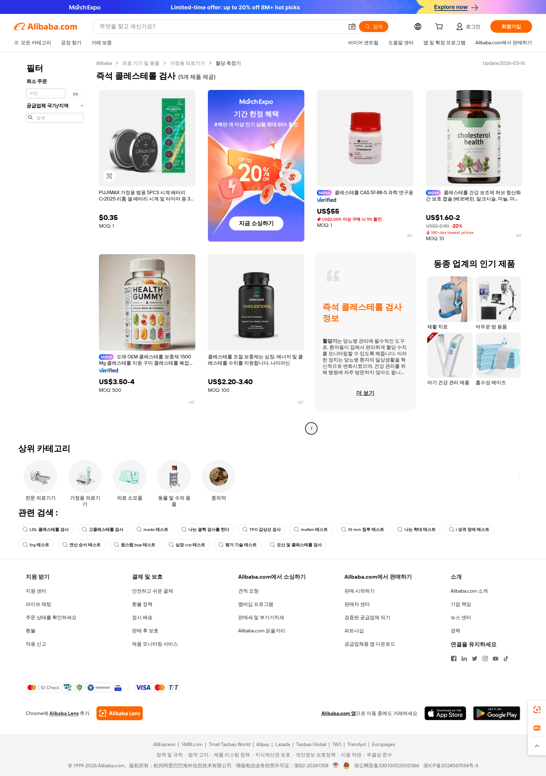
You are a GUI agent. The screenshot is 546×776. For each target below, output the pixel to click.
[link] (537, 710)
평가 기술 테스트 (237, 545)
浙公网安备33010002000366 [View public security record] (386, 765)
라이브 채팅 (38, 604)
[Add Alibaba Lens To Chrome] (119, 713)
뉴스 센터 (461, 617)
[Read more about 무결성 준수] (378, 755)
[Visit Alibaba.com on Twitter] (474, 658)
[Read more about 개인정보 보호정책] (314, 755)
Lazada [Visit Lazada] (282, 744)
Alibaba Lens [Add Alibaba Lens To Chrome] (64, 713)
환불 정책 (142, 604)
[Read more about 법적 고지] (197, 755)
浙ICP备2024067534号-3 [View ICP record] (450, 765)
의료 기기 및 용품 (140, 63)
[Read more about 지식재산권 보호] (271, 755)
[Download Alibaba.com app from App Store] (445, 713)
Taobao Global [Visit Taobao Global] (311, 744)
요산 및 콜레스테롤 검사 (296, 545)
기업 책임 (461, 604)
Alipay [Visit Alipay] (262, 744)
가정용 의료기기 (187, 63)
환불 (31, 630)
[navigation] (53, 247)
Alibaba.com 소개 (469, 591)
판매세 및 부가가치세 (261, 617)
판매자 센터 (357, 604)
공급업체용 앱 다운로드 (369, 644)
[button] (352, 26)
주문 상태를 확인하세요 (51, 617)
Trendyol (356, 744)
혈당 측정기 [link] (228, 63)
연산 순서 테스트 (81, 545)
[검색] (373, 26)
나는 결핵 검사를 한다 (205, 529)
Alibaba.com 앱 (338, 713)
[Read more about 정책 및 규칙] (168, 755)
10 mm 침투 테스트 (362, 529)
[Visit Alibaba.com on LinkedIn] (464, 658)
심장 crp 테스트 (187, 545)
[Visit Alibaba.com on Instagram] (485, 658)
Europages (383, 744)
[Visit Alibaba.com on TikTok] (506, 658)
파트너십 (354, 630)
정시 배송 (142, 617)
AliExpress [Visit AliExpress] (164, 744)
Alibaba (104, 63)
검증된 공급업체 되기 (367, 617)
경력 (455, 630)
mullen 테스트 (311, 529)
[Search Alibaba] (221, 26)
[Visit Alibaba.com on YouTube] (495, 658)
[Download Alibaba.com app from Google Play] (496, 713)
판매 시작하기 (359, 591)
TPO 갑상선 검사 (261, 529)
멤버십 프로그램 (255, 604)
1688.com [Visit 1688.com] (192, 744)
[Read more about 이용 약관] (349, 755)
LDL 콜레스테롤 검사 (46, 529)
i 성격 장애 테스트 (469, 529)
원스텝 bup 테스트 (134, 545)
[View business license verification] (336, 765)
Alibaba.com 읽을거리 (261, 630)
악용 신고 (36, 644)
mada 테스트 (152, 529)
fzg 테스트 (36, 545)
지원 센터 (36, 591)
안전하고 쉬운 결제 (152, 591)
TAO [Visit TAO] (336, 744)
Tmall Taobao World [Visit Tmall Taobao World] (229, 744)
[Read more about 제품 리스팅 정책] (230, 755)
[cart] (440, 27)
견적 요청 (248, 591)
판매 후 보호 (145, 630)
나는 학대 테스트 (416, 529)
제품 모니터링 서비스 (155, 644)
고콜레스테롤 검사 (102, 529)
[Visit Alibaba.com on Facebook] (454, 658)
